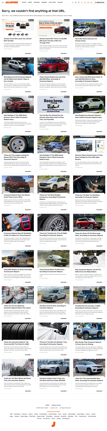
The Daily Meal (92, 416)
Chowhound (17, 414)
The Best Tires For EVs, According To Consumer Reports (53, 307)
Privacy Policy (56, 405)
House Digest (80, 414)
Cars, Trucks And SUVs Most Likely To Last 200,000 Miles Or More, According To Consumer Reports (88, 79)
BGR (11, 414)
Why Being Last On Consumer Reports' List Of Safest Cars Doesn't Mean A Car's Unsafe (18, 79)
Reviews (37, 2)
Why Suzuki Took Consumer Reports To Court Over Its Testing (88, 343)
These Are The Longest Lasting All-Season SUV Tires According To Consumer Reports (16, 157)
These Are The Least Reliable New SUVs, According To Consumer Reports (89, 379)
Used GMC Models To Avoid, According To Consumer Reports (18, 270)
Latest (24, 2)
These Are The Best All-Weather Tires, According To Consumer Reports (53, 343)
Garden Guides (53, 414)
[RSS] (91, 2)
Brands (44, 2)
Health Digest (71, 414)
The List (39, 418)
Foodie (36, 414)
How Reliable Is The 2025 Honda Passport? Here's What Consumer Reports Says (52, 157)
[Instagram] (88, 2)
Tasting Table (82, 416)
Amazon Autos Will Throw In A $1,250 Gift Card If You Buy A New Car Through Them (53, 41)
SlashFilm (63, 416)
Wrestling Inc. (66, 418)
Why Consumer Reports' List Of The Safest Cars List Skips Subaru (88, 271)
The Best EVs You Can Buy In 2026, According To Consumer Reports (87, 307)
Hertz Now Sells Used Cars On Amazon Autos (86, 40)
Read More (28, 53)
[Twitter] (82, 2)
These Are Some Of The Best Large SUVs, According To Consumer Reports (89, 234)
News (30, 2)
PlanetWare (49, 416)
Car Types (52, 2)
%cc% (31, 20)
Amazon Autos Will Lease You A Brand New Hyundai (17, 40)
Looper (11, 416)
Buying (60, 2)
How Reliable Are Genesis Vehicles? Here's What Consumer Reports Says (88, 116)
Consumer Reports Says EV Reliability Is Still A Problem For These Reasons (17, 234)
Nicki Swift (32, 416)
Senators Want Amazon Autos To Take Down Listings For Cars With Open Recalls (89, 157)
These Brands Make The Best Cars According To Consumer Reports (52, 270)
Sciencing (56, 416)
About (47, 405)
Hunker (88, 414)
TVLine (53, 418)
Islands (93, 414)
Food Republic (43, 414)
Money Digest (24, 416)
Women (59, 418)
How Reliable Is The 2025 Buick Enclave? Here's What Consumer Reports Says (15, 117)
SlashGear (70, 416)
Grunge (65, 414)
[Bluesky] (76, 2)
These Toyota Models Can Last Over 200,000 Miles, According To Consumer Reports (53, 79)
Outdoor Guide (41, 416)
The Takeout (46, 418)
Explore (31, 414)
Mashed (17, 416)
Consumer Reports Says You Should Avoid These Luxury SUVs (17, 196)
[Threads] (85, 2)
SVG (76, 416)
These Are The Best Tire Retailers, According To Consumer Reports (87, 196)
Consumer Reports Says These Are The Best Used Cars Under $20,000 (52, 379)
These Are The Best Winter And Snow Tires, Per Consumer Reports (17, 379)
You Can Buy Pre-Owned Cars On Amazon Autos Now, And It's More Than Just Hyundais (52, 117)
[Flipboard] (79, 2)
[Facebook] (72, 2)
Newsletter (99, 2)
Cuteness (24, 414)
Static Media (44, 408)
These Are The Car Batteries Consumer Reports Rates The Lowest (17, 307)
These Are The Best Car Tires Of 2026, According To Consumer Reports (53, 234)
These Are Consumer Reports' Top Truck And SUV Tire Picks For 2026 (16, 343)
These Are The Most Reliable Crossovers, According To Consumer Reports (53, 197)
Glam (59, 414)
